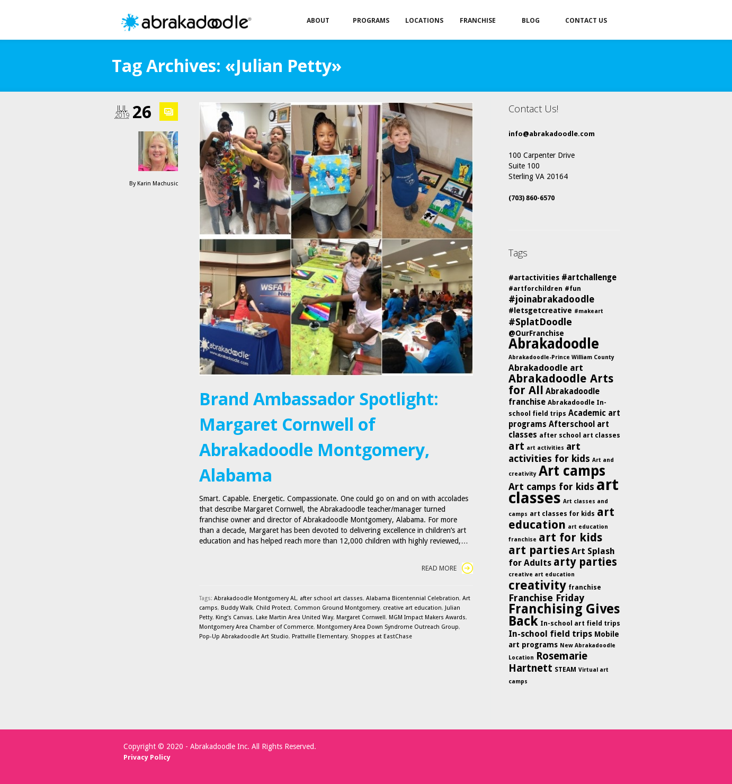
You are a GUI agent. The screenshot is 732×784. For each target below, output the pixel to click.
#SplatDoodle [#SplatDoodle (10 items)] (540, 321)
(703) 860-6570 (531, 198)
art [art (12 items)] (516, 446)
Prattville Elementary (319, 636)
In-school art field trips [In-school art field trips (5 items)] (580, 623)
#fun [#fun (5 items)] (573, 288)
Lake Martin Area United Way (294, 617)
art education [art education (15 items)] (561, 518)
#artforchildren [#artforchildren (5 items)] (535, 288)
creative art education (412, 607)
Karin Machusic (157, 183)
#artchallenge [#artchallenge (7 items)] (589, 277)
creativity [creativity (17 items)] (537, 585)
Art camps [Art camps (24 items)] (572, 470)
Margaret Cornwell (361, 617)
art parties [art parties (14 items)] (538, 550)
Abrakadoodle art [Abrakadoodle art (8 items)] (545, 368)
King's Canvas (234, 617)
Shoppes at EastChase (381, 636)
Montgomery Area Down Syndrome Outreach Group (388, 626)
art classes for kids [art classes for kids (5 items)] (562, 514)
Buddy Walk (237, 607)
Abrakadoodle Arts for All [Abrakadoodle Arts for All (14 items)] (560, 384)
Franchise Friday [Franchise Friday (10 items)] (546, 597)
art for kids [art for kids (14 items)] (570, 537)
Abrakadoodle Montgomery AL (255, 598)
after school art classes (331, 598)
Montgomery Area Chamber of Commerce (256, 626)
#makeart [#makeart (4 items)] (588, 311)
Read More (447, 568)
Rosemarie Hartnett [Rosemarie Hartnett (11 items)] (547, 662)
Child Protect (273, 607)
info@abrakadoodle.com (551, 134)
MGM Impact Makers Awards (427, 617)
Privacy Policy (147, 757)
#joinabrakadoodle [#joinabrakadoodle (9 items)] (551, 299)
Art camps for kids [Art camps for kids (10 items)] (551, 486)
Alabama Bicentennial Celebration (412, 598)
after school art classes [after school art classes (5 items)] (579, 435)
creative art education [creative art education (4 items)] (541, 574)
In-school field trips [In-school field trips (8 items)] (550, 634)
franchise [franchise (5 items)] (584, 587)
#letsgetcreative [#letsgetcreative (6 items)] (540, 310)
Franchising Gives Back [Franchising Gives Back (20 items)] (564, 615)
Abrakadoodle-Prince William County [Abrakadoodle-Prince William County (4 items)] (561, 357)
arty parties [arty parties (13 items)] (585, 562)
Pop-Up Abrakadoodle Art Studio (244, 636)
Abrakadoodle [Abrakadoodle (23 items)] (553, 344)
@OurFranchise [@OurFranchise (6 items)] (536, 333)
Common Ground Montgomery (337, 607)
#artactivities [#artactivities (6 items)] (533, 277)
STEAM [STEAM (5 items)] (565, 669)
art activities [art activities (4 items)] (545, 447)
